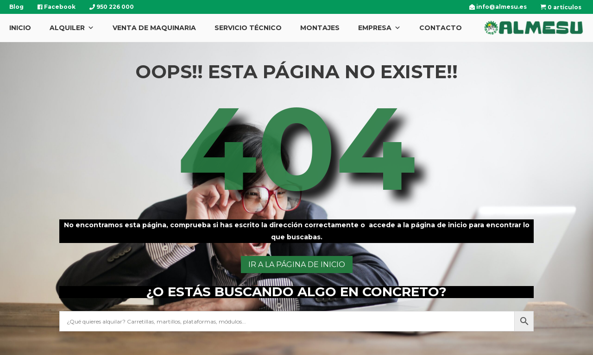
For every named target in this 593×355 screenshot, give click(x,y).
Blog (16, 6)
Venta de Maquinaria (154, 28)
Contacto (440, 28)
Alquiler (72, 28)
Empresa (379, 28)
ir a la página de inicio (296, 264)
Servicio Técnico (248, 28)
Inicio (20, 28)
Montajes (320, 28)
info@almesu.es (498, 6)
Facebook (57, 6)
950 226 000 (111, 6)
